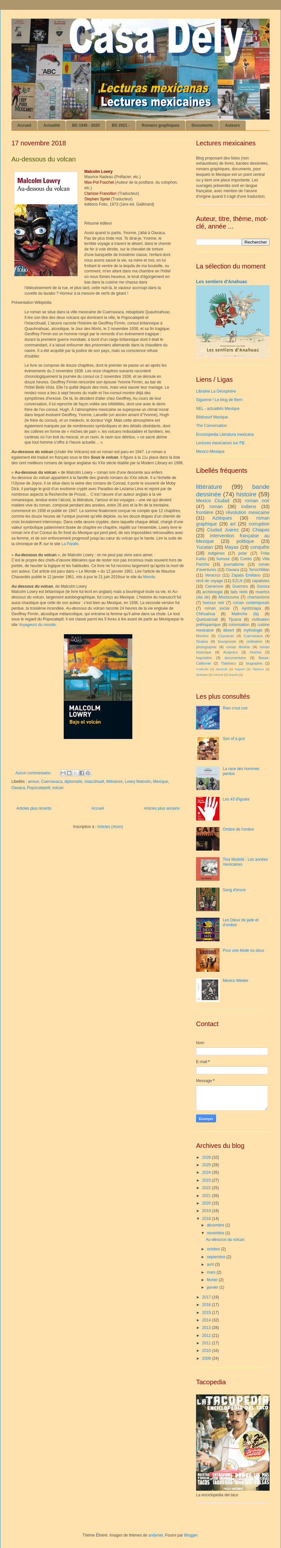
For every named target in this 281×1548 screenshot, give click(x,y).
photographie (206, 647)
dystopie (202, 674)
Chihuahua (205, 614)
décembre (216, 1225)
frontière (204, 512)
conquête (260, 547)
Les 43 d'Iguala (236, 799)
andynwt (155, 1535)
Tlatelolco (228, 663)
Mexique (160, 781)
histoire (246, 494)
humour (223, 559)
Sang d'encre (234, 890)
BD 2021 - (121, 125)
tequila (233, 674)
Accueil (24, 125)
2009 (207, 1358)
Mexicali (221, 669)
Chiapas (261, 529)
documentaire (235, 658)
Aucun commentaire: (33, 773)
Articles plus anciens (162, 808)
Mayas (232, 547)
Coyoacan (226, 636)
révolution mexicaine (248, 512)
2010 (207, 1350)
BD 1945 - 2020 (86, 125)
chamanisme (258, 597)
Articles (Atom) (110, 826)
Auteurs (232, 125)
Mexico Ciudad (212, 500)
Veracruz (212, 575)
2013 (207, 1327)
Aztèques (222, 518)
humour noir (213, 602)
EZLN (237, 581)
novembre (216, 1233)
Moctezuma (229, 597)
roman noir (257, 500)
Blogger (190, 1535)
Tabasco (258, 669)
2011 (207, 1343)
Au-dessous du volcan (43, 159)
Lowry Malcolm (138, 781)
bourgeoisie (227, 641)
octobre (214, 1249)
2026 (207, 1157)
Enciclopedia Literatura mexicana (225, 434)
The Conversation (211, 425)
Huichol (255, 652)
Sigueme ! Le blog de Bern (219, 399)
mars (212, 1272)
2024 (207, 1172)
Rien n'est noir (235, 708)
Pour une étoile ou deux (243, 950)
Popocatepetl (38, 787)
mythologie (252, 630)
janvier (213, 1287)
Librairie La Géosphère (216, 391)
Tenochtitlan (259, 569)
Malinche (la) (245, 614)
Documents (202, 125)
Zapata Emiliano (245, 575)
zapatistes (261, 581)
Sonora (263, 586)
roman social (217, 608)
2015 (207, 1312)
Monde (149, 577)
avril (211, 1264)
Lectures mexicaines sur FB (220, 443)
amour (33, 781)
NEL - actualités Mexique (218, 408)
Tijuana (234, 619)
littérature (114, 781)
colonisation (239, 624)
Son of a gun (234, 738)
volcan (58, 787)
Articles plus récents (33, 808)
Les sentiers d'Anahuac (221, 281)
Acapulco (230, 652)
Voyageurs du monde (37, 624)
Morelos (202, 636)
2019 (207, 1210)
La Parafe (69, 544)
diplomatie (73, 781)
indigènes (216, 553)
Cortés (246, 559)
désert (228, 630)
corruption (259, 523)
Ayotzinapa (251, 608)
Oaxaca (18, 787)
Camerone (214, 586)
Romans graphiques (160, 125)
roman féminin (238, 647)
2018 (207, 1218)
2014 (207, 1320)
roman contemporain (251, 602)
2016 (207, 1304)
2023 (207, 1180)
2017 (207, 1297)
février (213, 1280)
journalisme (234, 564)
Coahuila (202, 669)
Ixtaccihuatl (94, 781)
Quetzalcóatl (207, 619)
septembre (216, 1257)
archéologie (212, 592)
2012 (207, 1335)
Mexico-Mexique (210, 451)
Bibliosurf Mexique (212, 417)
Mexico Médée (235, 980)
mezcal (218, 674)
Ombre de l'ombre (238, 829)
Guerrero (240, 586)
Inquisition (204, 658)
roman (216, 506)
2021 (207, 1195)
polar (242, 553)
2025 (207, 1165)
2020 (207, 1203)
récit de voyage (209, 581)
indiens (248, 506)
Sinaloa (202, 641)
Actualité (51, 125)
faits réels (239, 592)
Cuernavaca (51, 781)
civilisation (254, 641)
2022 (207, 1188)
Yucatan (204, 547)
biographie (254, 663)
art (233, 523)
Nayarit (240, 669)
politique (245, 541)
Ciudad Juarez (223, 529)
